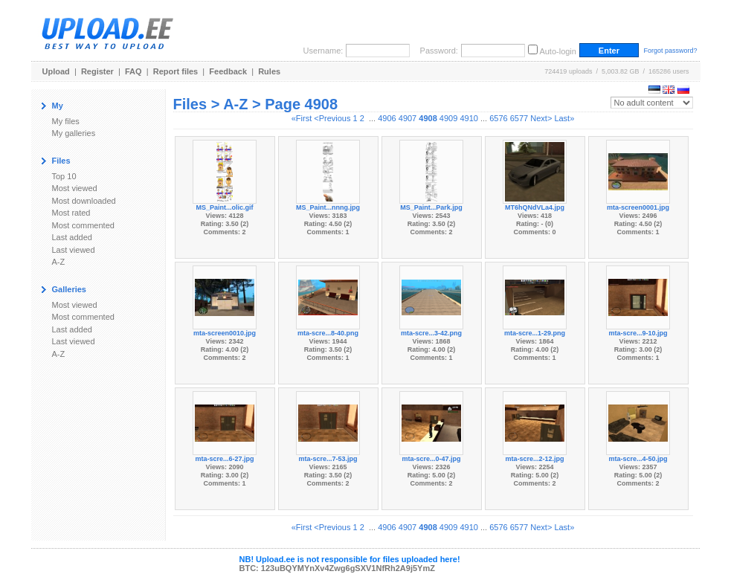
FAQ (133, 71)
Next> (541, 118)
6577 (519, 118)
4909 (448, 118)
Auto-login (557, 51)
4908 (428, 118)
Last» (564, 118)
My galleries (74, 133)
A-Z (58, 261)
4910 (468, 118)
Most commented (83, 225)
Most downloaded (84, 200)
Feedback (228, 71)
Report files (176, 71)
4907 (407, 118)
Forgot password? (670, 50)
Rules (269, 71)
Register (97, 71)
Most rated (71, 212)
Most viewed (74, 188)
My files (66, 121)
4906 (387, 118)
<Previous (332, 118)
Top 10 (64, 176)
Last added (72, 237)
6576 (498, 118)
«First (302, 118)
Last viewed (73, 249)
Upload (56, 71)
